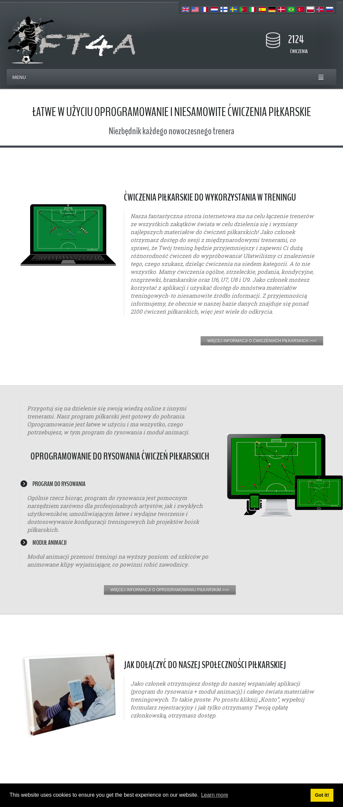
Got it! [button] (322, 795)
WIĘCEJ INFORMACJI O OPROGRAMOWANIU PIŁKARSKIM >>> (170, 590)
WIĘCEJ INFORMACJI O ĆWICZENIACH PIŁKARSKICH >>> (262, 341)
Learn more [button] (214, 795)
